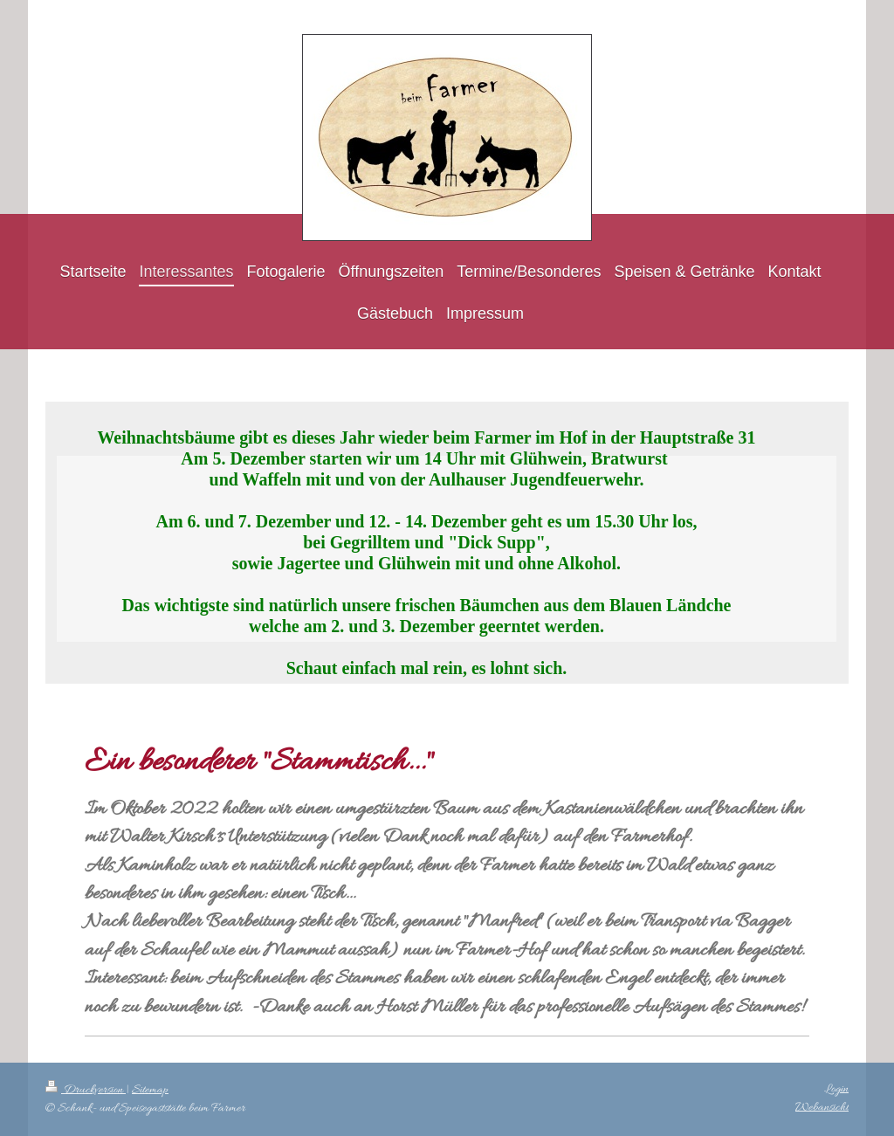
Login (836, 1089)
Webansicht (822, 1107)
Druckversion (85, 1090)
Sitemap (150, 1090)
